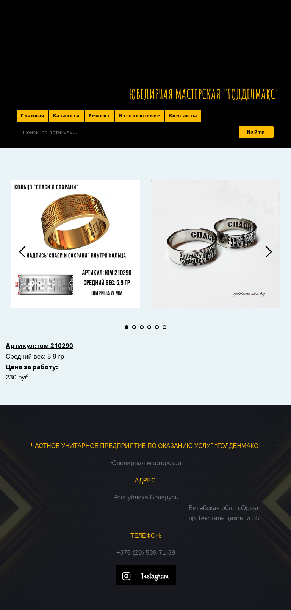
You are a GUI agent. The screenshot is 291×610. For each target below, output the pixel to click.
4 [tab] (149, 327)
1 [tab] (126, 327)
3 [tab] (142, 327)
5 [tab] (157, 327)
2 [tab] (134, 327)
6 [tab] (164, 327)
